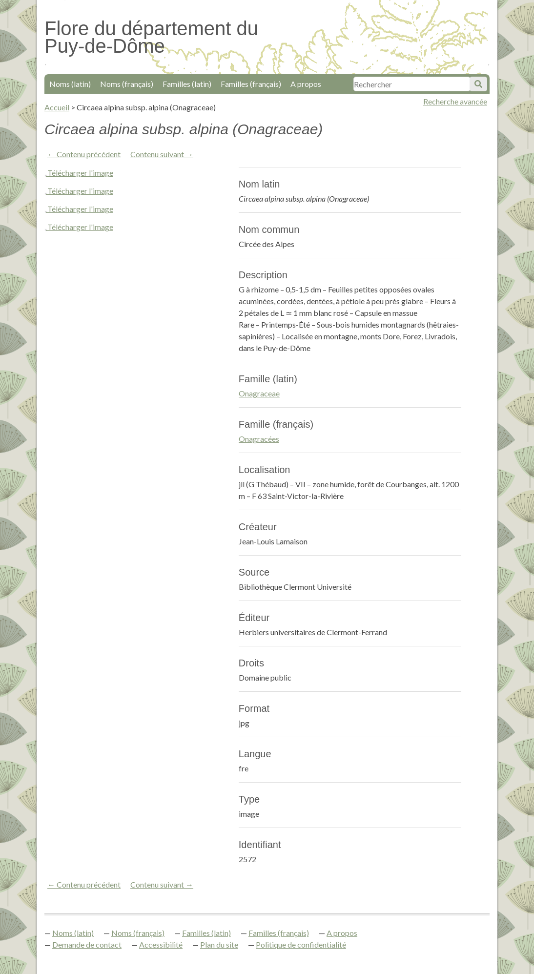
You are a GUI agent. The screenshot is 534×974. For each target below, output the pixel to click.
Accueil (56, 107)
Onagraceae (259, 393)
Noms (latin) (70, 83)
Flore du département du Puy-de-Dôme (151, 37)
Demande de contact (87, 944)
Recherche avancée (455, 101)
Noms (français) (126, 83)
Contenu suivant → (161, 154)
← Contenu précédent (84, 154)
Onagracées (259, 438)
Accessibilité (161, 944)
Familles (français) (251, 83)
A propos (305, 83)
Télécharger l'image (80, 172)
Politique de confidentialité (301, 944)
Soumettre (478, 84)
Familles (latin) (187, 83)
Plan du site (219, 944)
